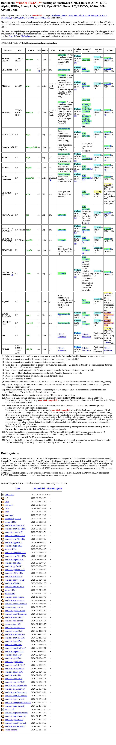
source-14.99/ (10, 549)
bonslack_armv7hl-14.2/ (15, 539)
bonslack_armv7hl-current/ (16, 696)
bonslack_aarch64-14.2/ (15, 525)
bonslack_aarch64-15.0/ (15, 627)
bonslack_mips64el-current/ (16, 713)
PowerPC (13, 36)
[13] (105, 88)
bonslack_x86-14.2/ (13, 583)
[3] (75, 233)
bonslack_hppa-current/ (14, 699)
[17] (83, 196)
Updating (107, 184)
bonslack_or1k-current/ (14, 597)
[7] (83, 252)
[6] (91, 158)
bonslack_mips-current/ (14, 706)
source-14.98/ (10, 522)
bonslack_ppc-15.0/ (13, 658)
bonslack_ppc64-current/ (15, 610)
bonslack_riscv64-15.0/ (14, 668)
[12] (83, 180)
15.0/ (7, 501)
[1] (75, 89)
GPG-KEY (9, 495)
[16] (83, 317)
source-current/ (11, 730)
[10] (39, 71)
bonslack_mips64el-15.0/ (15, 648)
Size (49, 488)
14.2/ (7, 508)
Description (56, 488)
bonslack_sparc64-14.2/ (14, 580)
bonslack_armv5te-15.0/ (15, 634)
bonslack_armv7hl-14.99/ (15, 556)
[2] (75, 63)
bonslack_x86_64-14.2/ (14, 587)
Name (17, 488)
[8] (83, 232)
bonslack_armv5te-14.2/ (15, 535)
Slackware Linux (59, 15)
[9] (12, 274)
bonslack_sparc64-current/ (16, 604)
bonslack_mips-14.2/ (13, 546)
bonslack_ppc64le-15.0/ (15, 665)
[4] (50, 180)
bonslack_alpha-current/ (15, 689)
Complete (62, 55)
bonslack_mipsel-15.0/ (14, 651)
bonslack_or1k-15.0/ (13, 655)
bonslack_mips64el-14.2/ (15, 552)
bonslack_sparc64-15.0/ (14, 682)
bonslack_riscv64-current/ (15, 723)
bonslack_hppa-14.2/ (13, 542)
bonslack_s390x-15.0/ (14, 672)
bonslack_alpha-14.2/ (13, 532)
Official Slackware (62, 335)
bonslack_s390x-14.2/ (14, 573)
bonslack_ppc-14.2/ (13, 563)
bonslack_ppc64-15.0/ (14, 661)
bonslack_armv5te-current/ (16, 692)
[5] (83, 88)
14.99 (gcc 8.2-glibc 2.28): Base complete (86, 119)
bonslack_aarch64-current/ (16, 685)
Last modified (38, 488)
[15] (59, 316)
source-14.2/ (10, 590)
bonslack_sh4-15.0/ (13, 675)
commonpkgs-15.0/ (13, 624)
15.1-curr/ (9, 505)
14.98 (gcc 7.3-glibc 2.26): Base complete (86, 108)
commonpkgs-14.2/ (13, 518)
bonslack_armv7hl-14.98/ (15, 529)
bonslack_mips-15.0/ (13, 644)
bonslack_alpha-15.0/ (13, 631)
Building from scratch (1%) (109, 315)
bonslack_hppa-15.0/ (13, 641)
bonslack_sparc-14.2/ (13, 576)
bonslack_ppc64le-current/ (16, 614)
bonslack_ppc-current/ (14, 719)
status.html (9, 709)
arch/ (7, 512)
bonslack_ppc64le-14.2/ (15, 570)
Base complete (64, 70)
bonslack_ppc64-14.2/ (14, 566)
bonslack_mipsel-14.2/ (14, 559)
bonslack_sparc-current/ (15, 600)
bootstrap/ (9, 515)
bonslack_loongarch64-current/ (18, 702)
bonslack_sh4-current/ (14, 617)
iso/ (6, 498)
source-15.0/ (10, 593)
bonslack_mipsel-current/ (15, 716)
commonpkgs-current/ (14, 607)
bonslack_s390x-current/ (15, 726)
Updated (107, 58)
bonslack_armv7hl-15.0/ (15, 638)
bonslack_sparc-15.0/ (13, 679)
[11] (83, 114)
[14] (112, 342)
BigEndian (25, 36)
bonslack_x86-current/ (14, 621)
